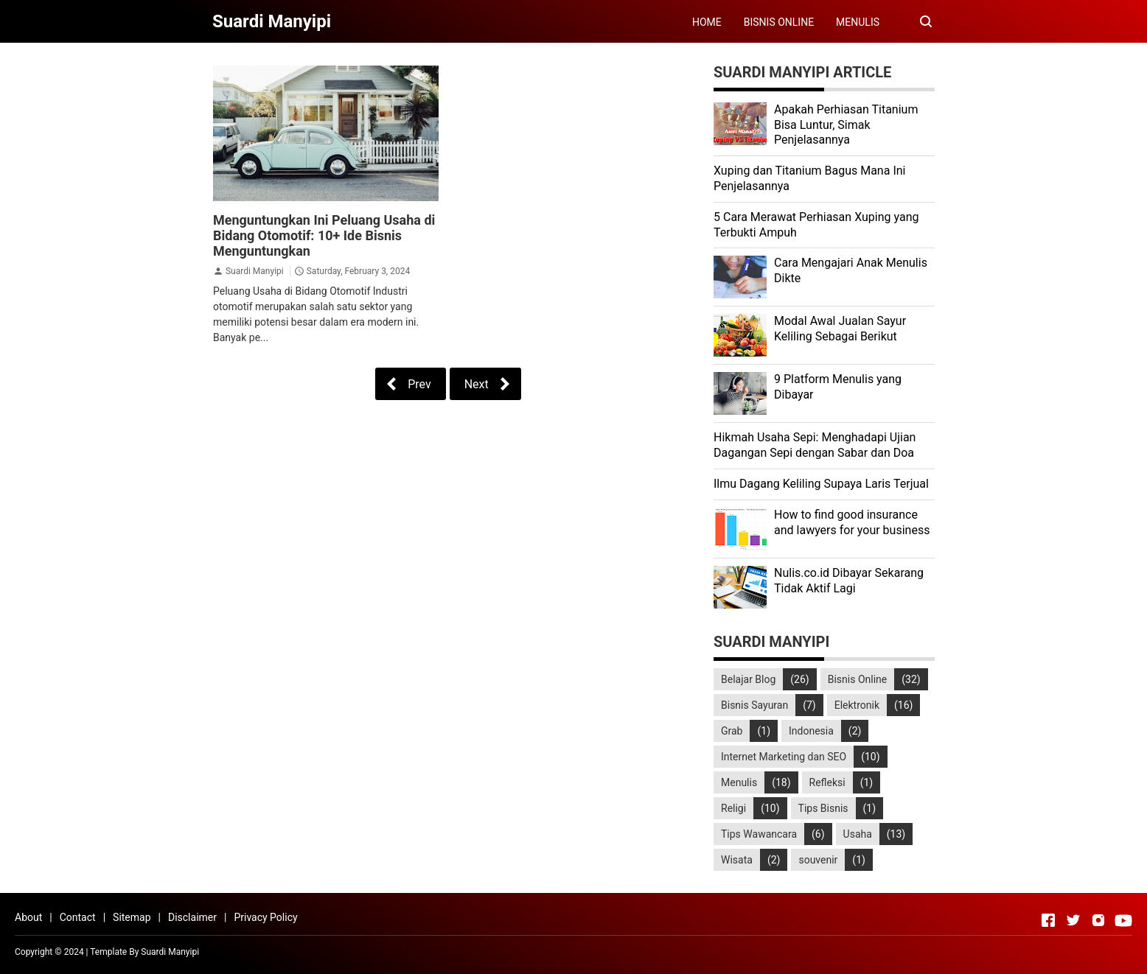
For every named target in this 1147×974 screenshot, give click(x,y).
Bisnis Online (858, 679)
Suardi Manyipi (255, 271)
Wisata (737, 860)
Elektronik (856, 705)
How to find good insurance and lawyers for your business (852, 522)
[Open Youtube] (1123, 920)
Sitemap (131, 917)
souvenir (817, 860)
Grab (731, 731)
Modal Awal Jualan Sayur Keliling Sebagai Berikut (840, 328)
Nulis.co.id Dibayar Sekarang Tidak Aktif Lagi (849, 580)
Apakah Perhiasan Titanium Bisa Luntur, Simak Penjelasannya (846, 124)
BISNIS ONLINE (779, 22)
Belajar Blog (748, 679)
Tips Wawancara (759, 834)
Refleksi (827, 782)
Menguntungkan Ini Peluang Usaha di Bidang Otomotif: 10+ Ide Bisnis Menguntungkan (324, 235)
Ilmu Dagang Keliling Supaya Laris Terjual (821, 484)
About (28, 917)
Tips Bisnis (823, 808)
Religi (733, 808)
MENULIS (857, 22)
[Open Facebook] (1048, 920)
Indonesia (811, 731)
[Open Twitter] (1073, 920)
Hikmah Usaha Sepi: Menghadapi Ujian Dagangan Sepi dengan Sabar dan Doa (815, 445)
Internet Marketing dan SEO (783, 757)
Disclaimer (192, 917)
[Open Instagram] (1098, 920)
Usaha (857, 834)
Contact (78, 917)
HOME (707, 22)
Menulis (739, 782)
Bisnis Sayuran (754, 705)
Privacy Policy (265, 917)
